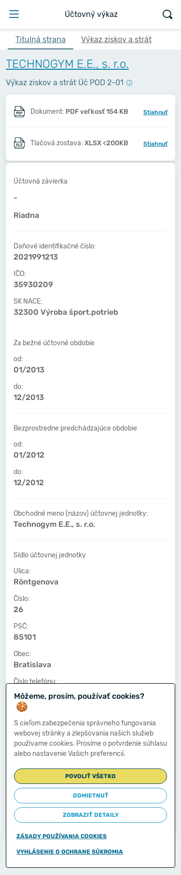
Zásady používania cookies (61, 836)
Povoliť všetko (90, 776)
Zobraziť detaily (91, 815)
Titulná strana (40, 39)
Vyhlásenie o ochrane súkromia (69, 851)
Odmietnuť (91, 795)
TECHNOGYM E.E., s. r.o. (67, 64)
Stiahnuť (155, 112)
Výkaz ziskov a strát (116, 39)
